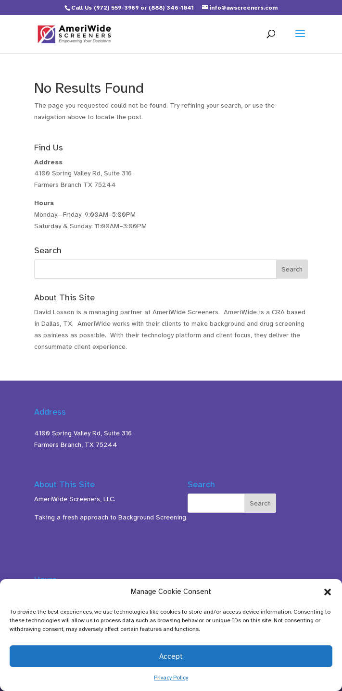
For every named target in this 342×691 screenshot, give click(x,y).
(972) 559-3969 (116, 7)
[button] (327, 592)
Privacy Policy (171, 677)
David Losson (54, 312)
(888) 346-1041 (171, 7)
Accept (171, 656)
